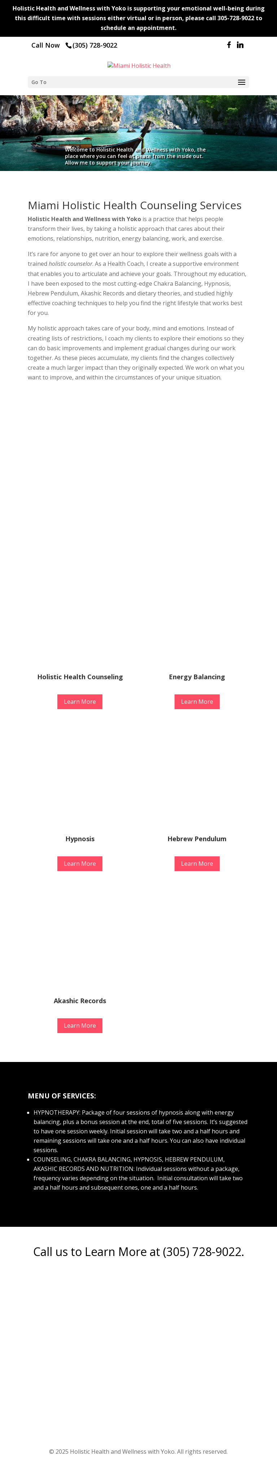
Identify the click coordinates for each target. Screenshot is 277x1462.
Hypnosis (79, 838)
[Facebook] (229, 46)
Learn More (80, 702)
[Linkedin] (240, 46)
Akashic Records (80, 1000)
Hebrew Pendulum (197, 838)
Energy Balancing (197, 676)
